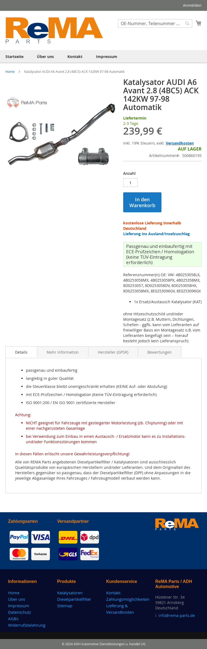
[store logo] (54, 30)
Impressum (18, 605)
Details (21, 352)
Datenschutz (19, 612)
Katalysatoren (69, 592)
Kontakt (113, 592)
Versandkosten (180, 143)
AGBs (13, 618)
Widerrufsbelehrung (26, 625)
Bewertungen (159, 352)
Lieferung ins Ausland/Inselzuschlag (156, 233)
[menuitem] (14, 56)
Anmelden (192, 5)
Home (10, 71)
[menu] (103, 56)
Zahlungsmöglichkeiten (127, 599)
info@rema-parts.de (176, 615)
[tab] (21, 351)
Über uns (16, 599)
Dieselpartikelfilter (74, 599)
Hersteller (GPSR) (113, 352)
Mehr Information (63, 352)
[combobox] (155, 23)
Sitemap (64, 605)
